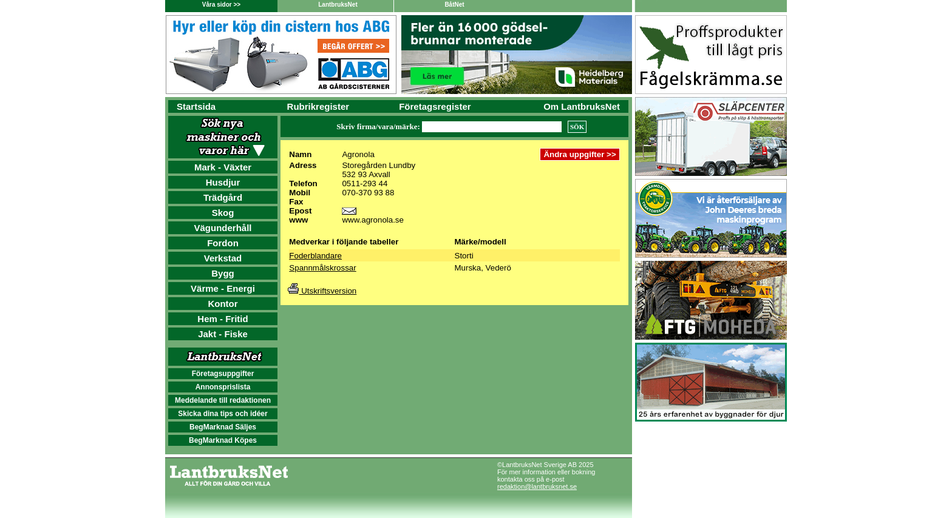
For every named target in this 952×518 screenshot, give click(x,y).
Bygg (222, 273)
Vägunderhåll (222, 228)
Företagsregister (435, 106)
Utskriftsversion (322, 290)
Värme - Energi (223, 288)
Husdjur (223, 182)
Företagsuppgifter (223, 373)
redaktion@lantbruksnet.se (537, 486)
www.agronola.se (373, 219)
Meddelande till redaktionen (223, 400)
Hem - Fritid (222, 319)
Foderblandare (315, 255)
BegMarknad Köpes (223, 440)
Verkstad (223, 258)
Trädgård (222, 197)
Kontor (222, 303)
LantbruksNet (337, 4)
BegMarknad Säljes (222, 427)
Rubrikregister (318, 106)
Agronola (358, 154)
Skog (223, 212)
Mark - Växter (222, 167)
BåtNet (454, 4)
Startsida (196, 106)
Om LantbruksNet (581, 106)
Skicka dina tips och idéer (222, 413)
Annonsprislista (223, 387)
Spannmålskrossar (322, 267)
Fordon (223, 243)
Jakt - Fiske (223, 334)
